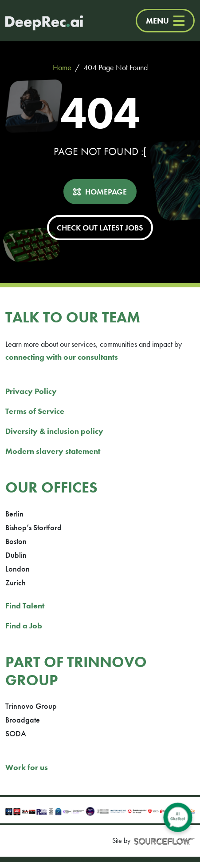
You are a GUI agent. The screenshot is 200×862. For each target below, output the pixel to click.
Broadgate (22, 720)
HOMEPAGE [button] (106, 192)
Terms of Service (34, 411)
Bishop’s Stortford (33, 527)
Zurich (15, 582)
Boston (16, 541)
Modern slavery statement (52, 451)
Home (62, 67)
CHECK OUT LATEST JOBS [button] (100, 227)
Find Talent (24, 605)
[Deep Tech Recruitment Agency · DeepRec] (35, 20)
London (17, 569)
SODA (15, 733)
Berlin (14, 513)
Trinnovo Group (31, 706)
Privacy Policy (31, 391)
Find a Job (23, 625)
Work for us (26, 767)
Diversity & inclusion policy (54, 431)
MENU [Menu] (165, 21)
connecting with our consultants (61, 357)
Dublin (16, 555)
